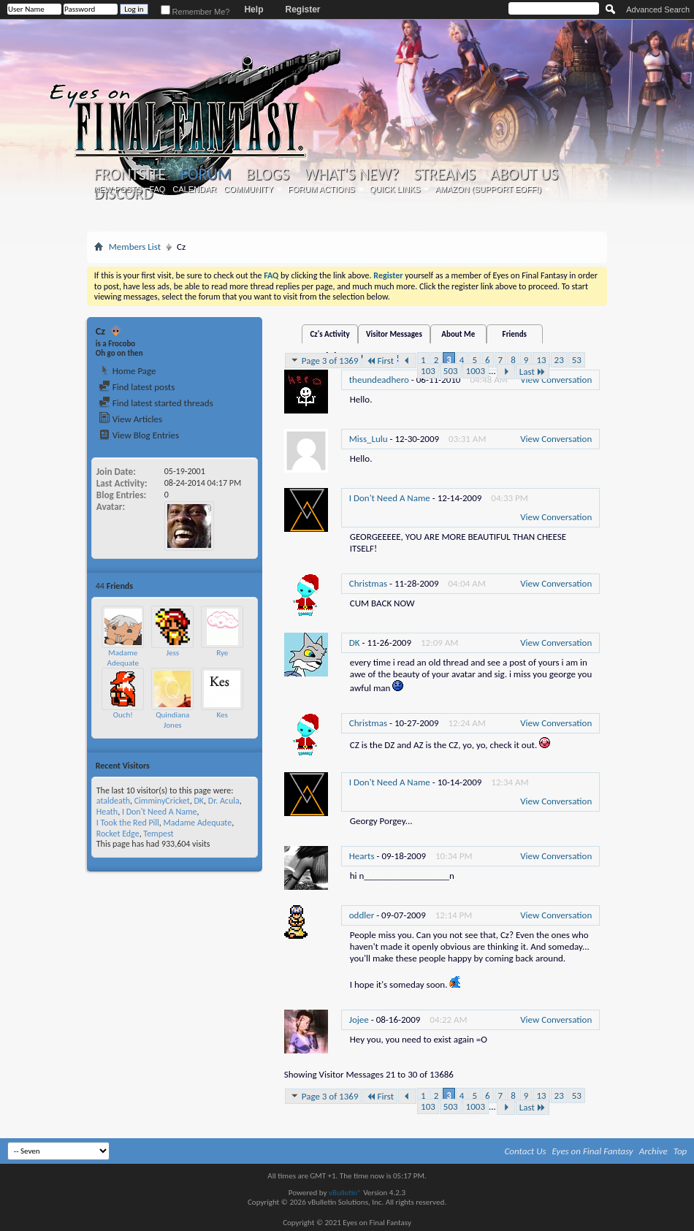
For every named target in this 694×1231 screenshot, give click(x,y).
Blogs (267, 174)
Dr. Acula (224, 801)
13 (541, 359)
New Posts (118, 189)
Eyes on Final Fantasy (592, 1151)
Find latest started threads (156, 402)
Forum (205, 174)
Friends (515, 334)
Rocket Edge (118, 833)
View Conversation (556, 379)
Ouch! (123, 715)
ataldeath (113, 801)
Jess (172, 653)
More (244, 585)
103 (428, 370)
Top (680, 1151)
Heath (107, 812)
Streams (444, 174)
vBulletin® (345, 1192)
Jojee (359, 1019)
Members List (135, 246)
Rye (222, 653)
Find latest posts (137, 386)
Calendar (194, 189)
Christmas (368, 583)
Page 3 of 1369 (324, 360)
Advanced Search (658, 9)
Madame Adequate (123, 658)
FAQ (157, 189)
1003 (475, 370)
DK (199, 801)
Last (532, 371)
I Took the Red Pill (127, 823)
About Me (458, 334)
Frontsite (130, 174)
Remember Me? (195, 11)
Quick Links (395, 189)
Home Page (127, 370)
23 (559, 359)
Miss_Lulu (368, 438)
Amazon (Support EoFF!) (488, 189)
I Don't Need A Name (159, 812)
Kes (222, 715)
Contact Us (525, 1151)
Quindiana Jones (172, 720)
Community (248, 189)
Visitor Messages (394, 334)
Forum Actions (321, 189)
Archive (653, 1151)
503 (450, 370)
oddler (362, 915)
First (380, 360)
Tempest (158, 833)
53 (576, 359)
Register (302, 9)
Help (253, 9)
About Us (524, 174)
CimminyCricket (162, 801)
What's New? (351, 174)
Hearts (362, 855)
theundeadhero (379, 379)
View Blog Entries (139, 435)
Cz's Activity (329, 334)
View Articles (130, 418)
